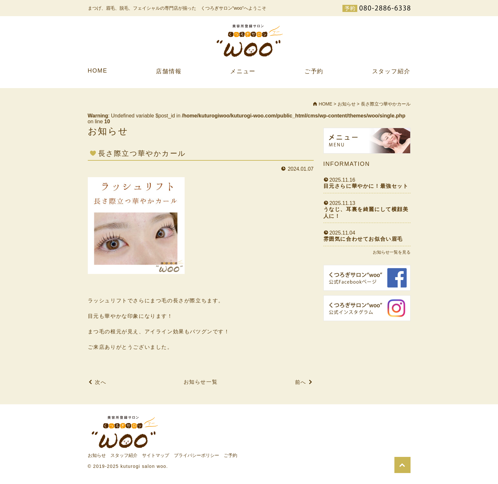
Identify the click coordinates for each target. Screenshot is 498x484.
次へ (100, 382)
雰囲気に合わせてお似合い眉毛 (363, 239)
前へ (300, 382)
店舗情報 (168, 71)
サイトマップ (155, 455)
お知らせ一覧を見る (392, 252)
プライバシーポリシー (196, 455)
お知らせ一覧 (201, 382)
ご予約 (313, 71)
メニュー (243, 71)
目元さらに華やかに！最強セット (366, 186)
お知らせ (97, 455)
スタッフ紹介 (391, 71)
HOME (97, 70)
